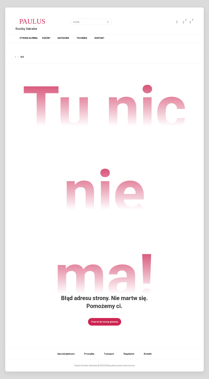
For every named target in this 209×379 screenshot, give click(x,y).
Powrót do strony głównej (104, 321)
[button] (108, 22)
